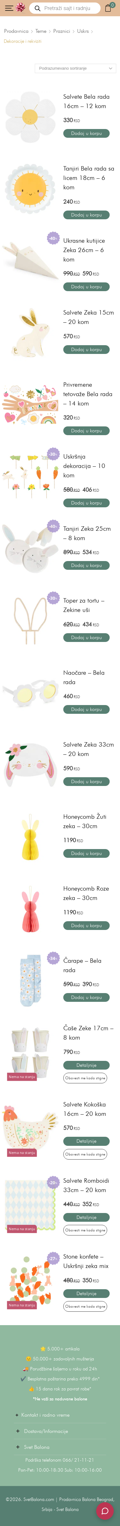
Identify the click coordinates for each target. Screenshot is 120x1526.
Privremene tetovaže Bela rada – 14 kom (87, 394)
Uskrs (83, 31)
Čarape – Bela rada (82, 965)
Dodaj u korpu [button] (86, 133)
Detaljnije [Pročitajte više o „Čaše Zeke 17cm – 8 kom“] (86, 1065)
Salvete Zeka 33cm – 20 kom (88, 749)
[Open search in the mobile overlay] (65, 8)
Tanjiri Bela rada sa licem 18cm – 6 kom (88, 178)
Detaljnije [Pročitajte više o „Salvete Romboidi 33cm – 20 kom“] (86, 1217)
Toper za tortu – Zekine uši (83, 605)
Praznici (61, 31)
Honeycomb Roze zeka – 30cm (86, 893)
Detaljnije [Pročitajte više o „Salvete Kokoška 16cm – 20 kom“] (86, 1141)
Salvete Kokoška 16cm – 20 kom (84, 1109)
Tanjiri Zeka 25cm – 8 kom (87, 533)
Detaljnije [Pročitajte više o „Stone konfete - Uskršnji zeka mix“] (86, 1293)
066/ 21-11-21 (78, 1460)
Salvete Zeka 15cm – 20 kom (88, 317)
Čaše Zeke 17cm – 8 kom (88, 1032)
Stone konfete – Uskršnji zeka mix (85, 1261)
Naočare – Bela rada (84, 677)
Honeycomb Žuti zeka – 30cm (85, 821)
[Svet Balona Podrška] (105, 1511)
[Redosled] (75, 68)
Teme (40, 31)
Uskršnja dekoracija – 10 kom (84, 466)
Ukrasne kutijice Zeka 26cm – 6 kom (84, 250)
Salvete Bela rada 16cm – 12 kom (86, 101)
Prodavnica (16, 31)
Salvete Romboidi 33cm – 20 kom (86, 1185)
